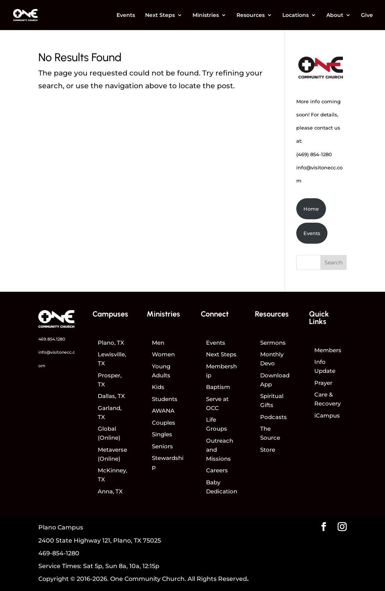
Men (158, 342)
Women (163, 354)
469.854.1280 (51, 339)
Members (327, 350)
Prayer (323, 382)
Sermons (273, 342)
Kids (158, 386)
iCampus (327, 415)
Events (126, 15)
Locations (295, 15)
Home (311, 209)
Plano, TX (111, 342)
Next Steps (160, 15)
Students (164, 399)
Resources (250, 15)
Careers (217, 470)
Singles (162, 434)
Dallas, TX (111, 396)
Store (267, 449)
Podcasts (273, 417)
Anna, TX (110, 491)
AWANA (163, 410)
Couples (163, 422)
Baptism (218, 386)
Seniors (162, 446)
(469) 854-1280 (314, 154)
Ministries (205, 15)
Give (367, 15)
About (334, 15)
